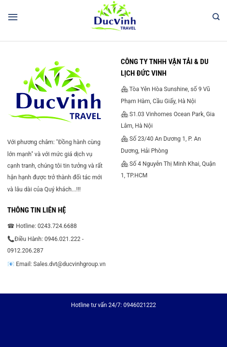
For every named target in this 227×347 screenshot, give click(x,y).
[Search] (216, 17)
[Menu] (12, 16)
